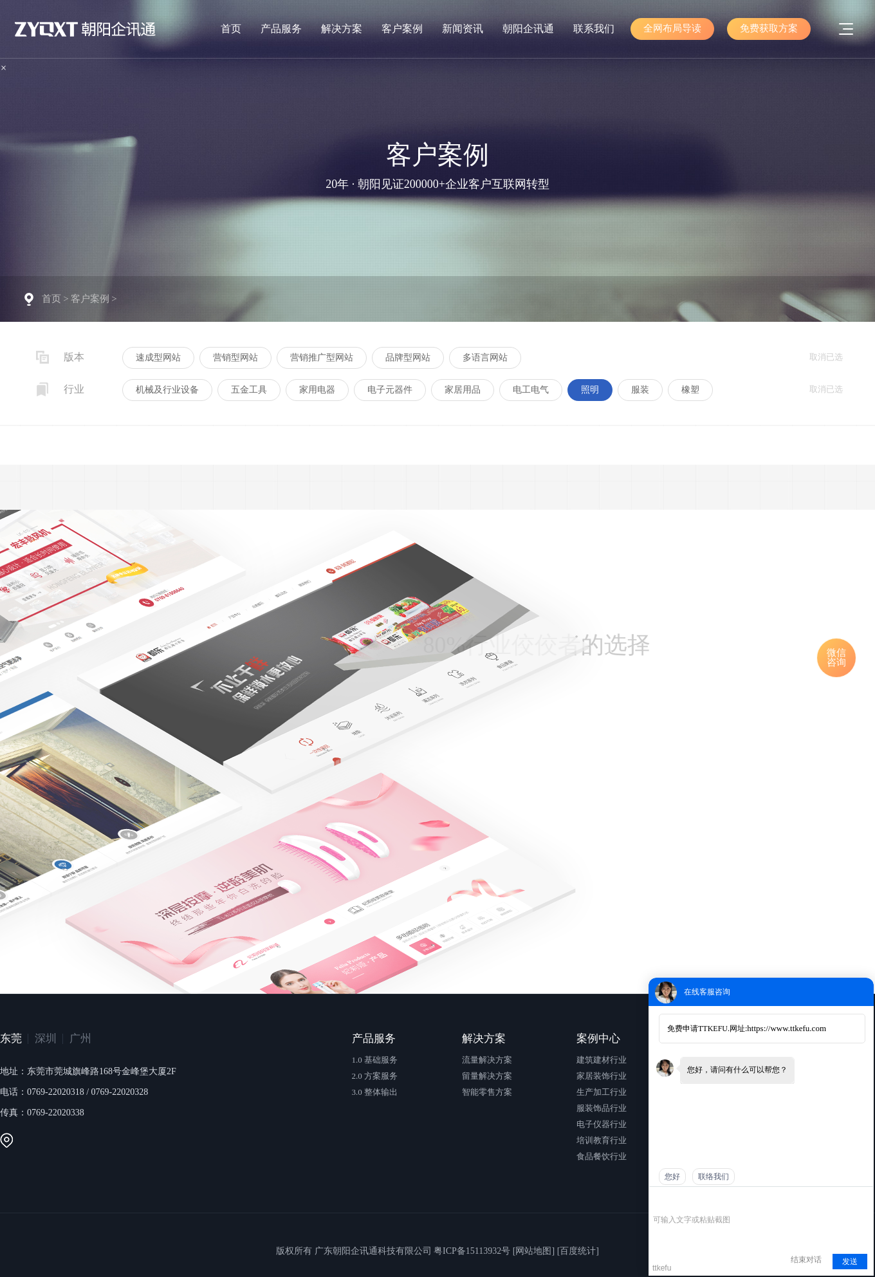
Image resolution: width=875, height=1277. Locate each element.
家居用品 (463, 390)
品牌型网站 (407, 357)
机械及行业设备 (167, 390)
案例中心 (598, 1038)
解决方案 (341, 28)
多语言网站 (485, 357)
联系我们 (593, 28)
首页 (231, 28)
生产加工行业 (601, 1092)
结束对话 (806, 1259)
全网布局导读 (672, 28)
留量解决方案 (487, 1076)
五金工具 (249, 390)
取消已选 (826, 357)
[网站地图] (534, 1251)
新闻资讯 (462, 28)
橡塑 (690, 390)
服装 (640, 390)
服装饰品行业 (601, 1108)
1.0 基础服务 (375, 1060)
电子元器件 (389, 390)
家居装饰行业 (601, 1076)
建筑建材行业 (601, 1060)
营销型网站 (235, 357)
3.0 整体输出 (375, 1092)
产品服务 (281, 28)
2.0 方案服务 (375, 1076)
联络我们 (713, 1176)
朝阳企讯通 (528, 28)
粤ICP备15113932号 (472, 1251)
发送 (850, 1261)
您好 (672, 1176)
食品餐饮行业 (601, 1156)
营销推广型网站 (321, 357)
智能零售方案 (487, 1092)
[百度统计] (578, 1251)
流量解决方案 (487, 1060)
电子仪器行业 (601, 1124)
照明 (590, 390)
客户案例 (402, 28)
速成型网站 (158, 357)
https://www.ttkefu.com (786, 1028)
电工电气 (531, 390)
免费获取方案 (769, 28)
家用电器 (317, 390)
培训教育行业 (601, 1140)
